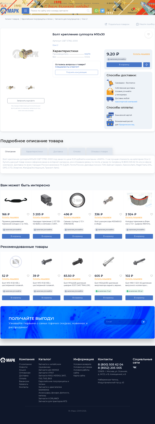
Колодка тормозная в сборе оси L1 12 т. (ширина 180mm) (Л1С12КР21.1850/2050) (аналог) (138, 222)
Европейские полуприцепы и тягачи (54, 382)
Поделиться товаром (118, 24)
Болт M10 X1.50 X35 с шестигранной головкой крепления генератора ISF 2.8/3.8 (13, 284)
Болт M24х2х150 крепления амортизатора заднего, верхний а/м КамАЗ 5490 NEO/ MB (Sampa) (108, 284)
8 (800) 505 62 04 (114, 3)
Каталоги (87, 3)
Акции (46, 3)
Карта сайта (79, 376)
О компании (30, 3)
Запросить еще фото (26, 101)
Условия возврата (82, 364)
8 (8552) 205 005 (110, 368)
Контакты (95, 3)
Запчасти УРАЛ (46, 373)
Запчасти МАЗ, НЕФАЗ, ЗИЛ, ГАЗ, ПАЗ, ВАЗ (52, 377)
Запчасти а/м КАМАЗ (49, 370)
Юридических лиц (126, 125)
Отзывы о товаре (99, 151)
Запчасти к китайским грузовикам (50, 365)
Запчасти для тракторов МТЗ (53, 401)
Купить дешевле (141, 54)
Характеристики (34, 151)
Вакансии (78, 3)
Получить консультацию (76, 72)
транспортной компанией (126, 102)
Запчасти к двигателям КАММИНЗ (50, 388)
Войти (151, 3)
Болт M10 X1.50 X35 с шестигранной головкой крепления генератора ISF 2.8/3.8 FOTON (44, 284)
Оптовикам (54, 3)
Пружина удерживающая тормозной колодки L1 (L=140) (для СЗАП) (15, 222)
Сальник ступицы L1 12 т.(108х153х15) (74, 222)
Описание (10, 151)
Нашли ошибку (147, 24)
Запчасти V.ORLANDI (49, 398)
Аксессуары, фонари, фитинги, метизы (54, 394)
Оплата (71, 3)
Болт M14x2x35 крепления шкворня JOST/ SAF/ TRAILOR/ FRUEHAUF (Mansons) (77, 284)
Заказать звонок (131, 3)
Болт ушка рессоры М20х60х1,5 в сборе (108, 222)
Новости (39, 3)
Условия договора (82, 367)
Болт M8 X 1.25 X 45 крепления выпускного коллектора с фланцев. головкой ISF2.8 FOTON (138, 284)
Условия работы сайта (81, 371)
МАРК (87, 54)
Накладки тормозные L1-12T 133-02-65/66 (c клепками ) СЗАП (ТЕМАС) (46, 222)
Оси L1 (55, 45)
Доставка (63, 3)
